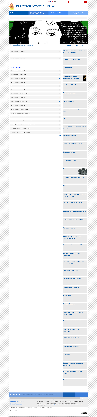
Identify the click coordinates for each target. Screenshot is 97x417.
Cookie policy (57, 408)
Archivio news (49, 401)
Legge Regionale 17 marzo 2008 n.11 (62, 404)
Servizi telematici (56, 12)
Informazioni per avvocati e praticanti (37, 12)
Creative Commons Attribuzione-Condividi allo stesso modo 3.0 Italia (53, 412)
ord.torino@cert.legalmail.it (45, 408)
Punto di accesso (40, 403)
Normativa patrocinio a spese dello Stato (45, 404)
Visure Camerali (61, 403)
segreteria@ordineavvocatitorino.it (32, 408)
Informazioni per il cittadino (76, 12)
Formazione (75, 401)
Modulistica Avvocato (57, 401)
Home (55, 1)
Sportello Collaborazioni (70, 403)
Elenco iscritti (15, 394)
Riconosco (47, 403)
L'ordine (13, 12)
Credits (52, 408)
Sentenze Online (53, 403)
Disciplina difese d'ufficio (75, 404)
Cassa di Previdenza (41, 401)
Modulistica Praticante (67, 401)
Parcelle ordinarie (41, 405)
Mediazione (81, 401)
